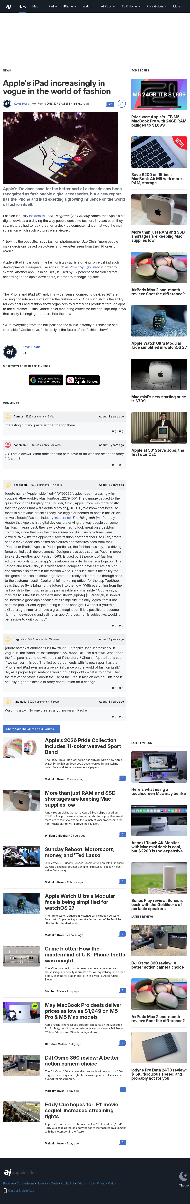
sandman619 (22, 444)
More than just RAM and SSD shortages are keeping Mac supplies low (80, 799)
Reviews (8, 1183)
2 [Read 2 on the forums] (123, 990)
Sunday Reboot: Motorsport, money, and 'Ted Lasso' (79, 852)
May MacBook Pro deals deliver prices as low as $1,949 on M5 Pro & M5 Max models (83, 1011)
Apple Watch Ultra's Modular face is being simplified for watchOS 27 (80, 902)
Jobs (91, 1183)
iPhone (70, 6)
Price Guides (157, 6)
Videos (81, 1183)
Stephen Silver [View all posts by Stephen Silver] (54, 991)
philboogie (21, 484)
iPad (53, 6)
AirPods (108, 6)
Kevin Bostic (21, 103)
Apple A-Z (67, 1183)
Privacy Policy (106, 1183)
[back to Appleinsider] (8, 6)
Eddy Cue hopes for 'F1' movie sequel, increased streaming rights (81, 1110)
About (111, 416)
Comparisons (25, 1183)
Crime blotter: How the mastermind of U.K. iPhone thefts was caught (85, 954)
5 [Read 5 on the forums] (123, 1142)
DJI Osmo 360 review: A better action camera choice (82, 1061)
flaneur (19, 416)
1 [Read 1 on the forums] (123, 1089)
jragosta (19, 639)
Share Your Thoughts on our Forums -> (31, 729)
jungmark (20, 701)
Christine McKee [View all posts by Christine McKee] (56, 1044)
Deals (54, 1183)
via (74, 216)
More (178, 6)
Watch (89, 6)
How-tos (43, 1183)
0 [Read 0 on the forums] (123, 778)
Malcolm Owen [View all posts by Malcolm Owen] (55, 779)
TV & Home (131, 6)
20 (110, 104)
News (22, 6)
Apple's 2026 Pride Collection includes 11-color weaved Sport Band (83, 746)
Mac (37, 6)
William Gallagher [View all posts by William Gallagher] (56, 835)
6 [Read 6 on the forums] (123, 933)
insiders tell (37, 216)
